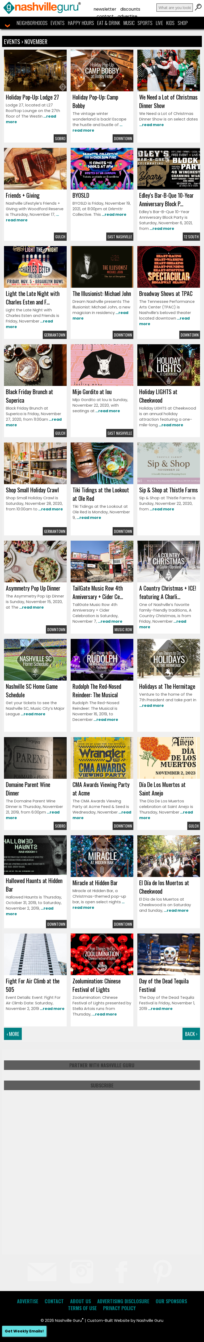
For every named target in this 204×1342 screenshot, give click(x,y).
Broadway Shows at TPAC (166, 293)
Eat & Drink (108, 22)
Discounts (130, 9)
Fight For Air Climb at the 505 (33, 985)
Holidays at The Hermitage (167, 686)
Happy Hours (81, 22)
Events (57, 22)
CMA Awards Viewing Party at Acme (101, 788)
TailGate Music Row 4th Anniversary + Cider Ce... (98, 592)
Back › (191, 1033)
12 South (191, 236)
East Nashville (120, 236)
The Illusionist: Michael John (102, 293)
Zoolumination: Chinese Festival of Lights (97, 985)
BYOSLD (81, 195)
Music (129, 22)
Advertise (127, 16)
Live (159, 22)
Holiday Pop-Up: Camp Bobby (95, 101)
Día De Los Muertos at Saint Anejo (162, 788)
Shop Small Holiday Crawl (32, 489)
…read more (151, 124)
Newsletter (105, 9)
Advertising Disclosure (123, 1301)
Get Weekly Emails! (24, 1331)
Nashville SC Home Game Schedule (32, 690)
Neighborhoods (32, 22)
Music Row (123, 629)
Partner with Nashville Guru (101, 1065)
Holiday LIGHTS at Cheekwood (158, 395)
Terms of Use (82, 1308)
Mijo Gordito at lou (92, 391)
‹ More (13, 1033)
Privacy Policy (119, 1308)
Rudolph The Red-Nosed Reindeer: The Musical (97, 690)
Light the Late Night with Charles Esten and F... (33, 297)
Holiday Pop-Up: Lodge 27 (32, 97)
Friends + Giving (23, 195)
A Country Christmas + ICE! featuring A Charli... (167, 592)
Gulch (60, 236)
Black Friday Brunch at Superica (29, 395)
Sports (145, 22)
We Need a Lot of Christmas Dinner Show (168, 101)
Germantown (54, 335)
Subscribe (102, 1085)
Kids (170, 22)
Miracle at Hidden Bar (95, 882)
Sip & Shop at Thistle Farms (168, 489)
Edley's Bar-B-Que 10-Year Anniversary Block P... (166, 199)
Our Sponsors (171, 1301)
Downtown (123, 138)
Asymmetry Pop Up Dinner (33, 588)
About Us (80, 1301)
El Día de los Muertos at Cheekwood (164, 886)
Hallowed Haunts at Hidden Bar (34, 884)
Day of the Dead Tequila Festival (164, 985)
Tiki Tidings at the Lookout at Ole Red (101, 493)
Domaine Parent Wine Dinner (28, 788)
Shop (183, 22)
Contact (105, 16)
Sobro (60, 138)
